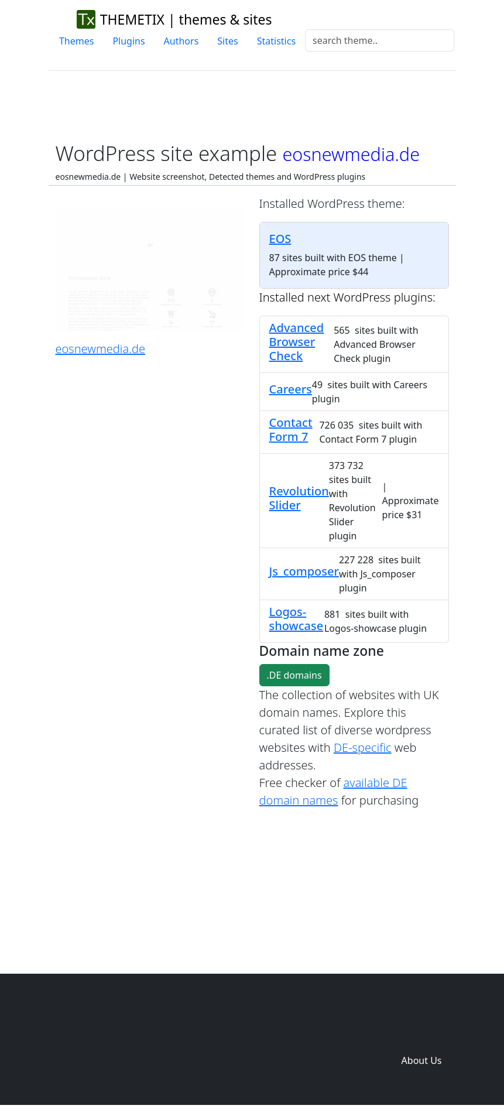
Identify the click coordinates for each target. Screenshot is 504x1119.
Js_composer (304, 571)
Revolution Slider (299, 498)
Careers (290, 389)
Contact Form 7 (291, 429)
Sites (227, 41)
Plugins (128, 41)
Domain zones (419, 1037)
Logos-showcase (296, 619)
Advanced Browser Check (296, 342)
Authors (181, 41)
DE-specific (363, 747)
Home (321, 1013)
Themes (76, 41)
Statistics (276, 41)
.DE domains (294, 675)
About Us (422, 1060)
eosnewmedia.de (101, 349)
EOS (280, 239)
